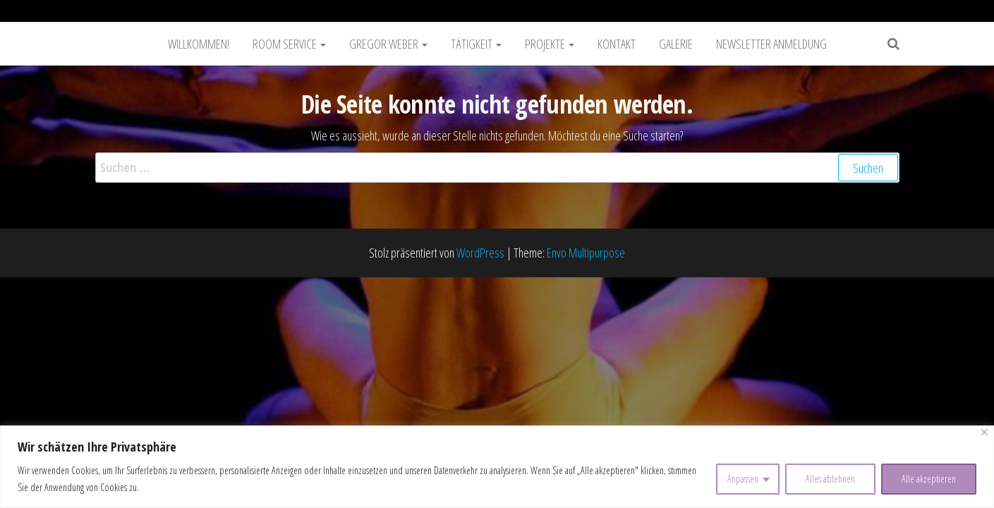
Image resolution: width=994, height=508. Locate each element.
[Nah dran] (984, 432)
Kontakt (617, 43)
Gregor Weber (388, 43)
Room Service (289, 43)
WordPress (480, 252)
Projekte (549, 43)
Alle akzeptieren (929, 478)
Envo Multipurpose (586, 252)
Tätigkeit (476, 43)
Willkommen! (198, 43)
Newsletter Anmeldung (771, 43)
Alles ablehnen (830, 478)
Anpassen (742, 478)
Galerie (676, 43)
